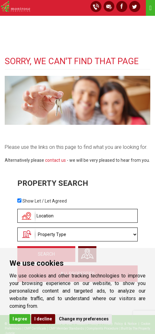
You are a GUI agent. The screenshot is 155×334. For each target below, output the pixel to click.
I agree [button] (20, 318)
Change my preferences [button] (84, 318)
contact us (55, 160)
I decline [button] (43, 318)
